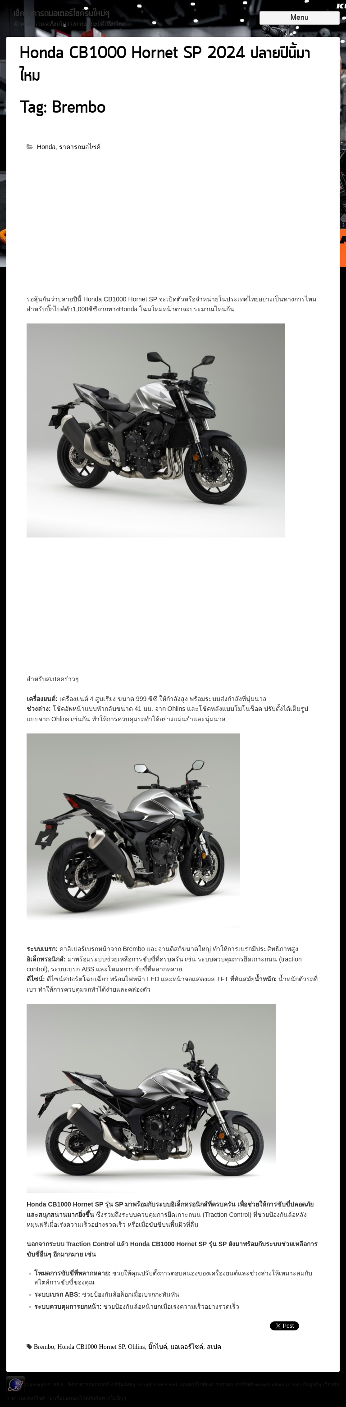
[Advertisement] (173, 227)
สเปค (214, 1346)
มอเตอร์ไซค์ (186, 1346)
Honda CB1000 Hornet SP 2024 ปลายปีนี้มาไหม (165, 65)
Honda (46, 147)
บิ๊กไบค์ (157, 1346)
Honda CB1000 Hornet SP (91, 1346)
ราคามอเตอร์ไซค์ (234, 1384)
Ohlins (136, 1346)
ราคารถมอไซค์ (79, 147)
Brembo (44, 1346)
